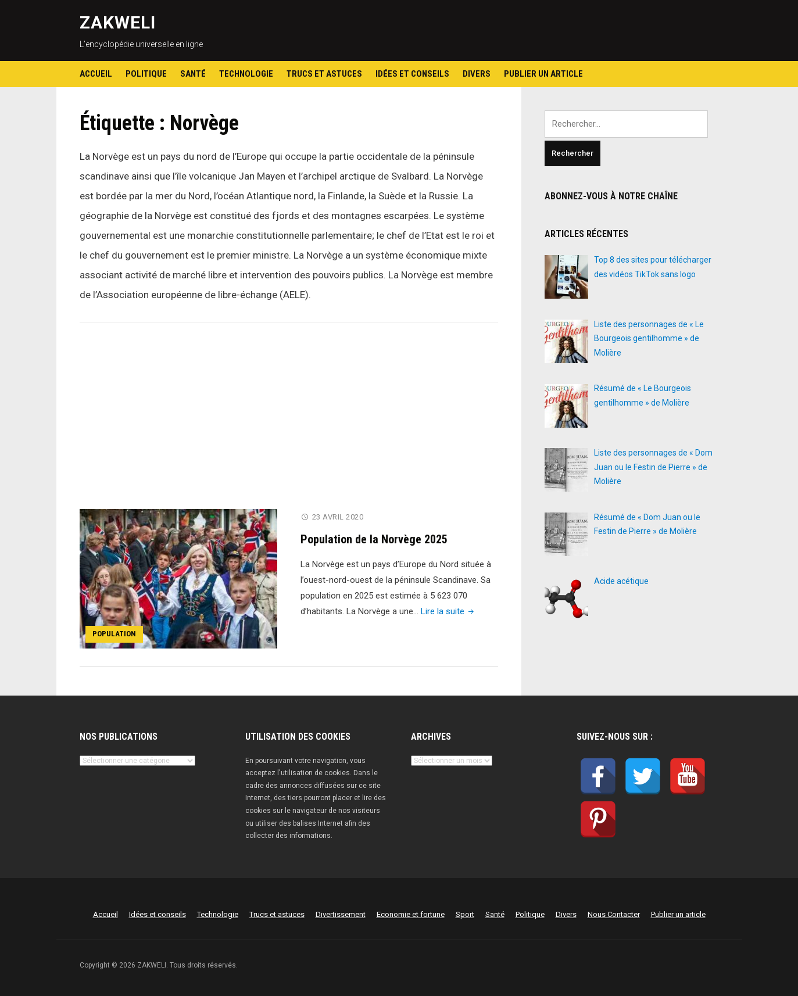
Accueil (96, 74)
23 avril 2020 (338, 517)
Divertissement (341, 914)
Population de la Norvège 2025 (374, 539)
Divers (477, 74)
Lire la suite (448, 611)
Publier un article (543, 74)
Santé (193, 74)
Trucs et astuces (324, 74)
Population (114, 633)
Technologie (246, 74)
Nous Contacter (614, 914)
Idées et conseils (412, 74)
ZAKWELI (118, 22)
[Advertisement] (289, 423)
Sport (465, 914)
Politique (146, 74)
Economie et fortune (411, 914)
